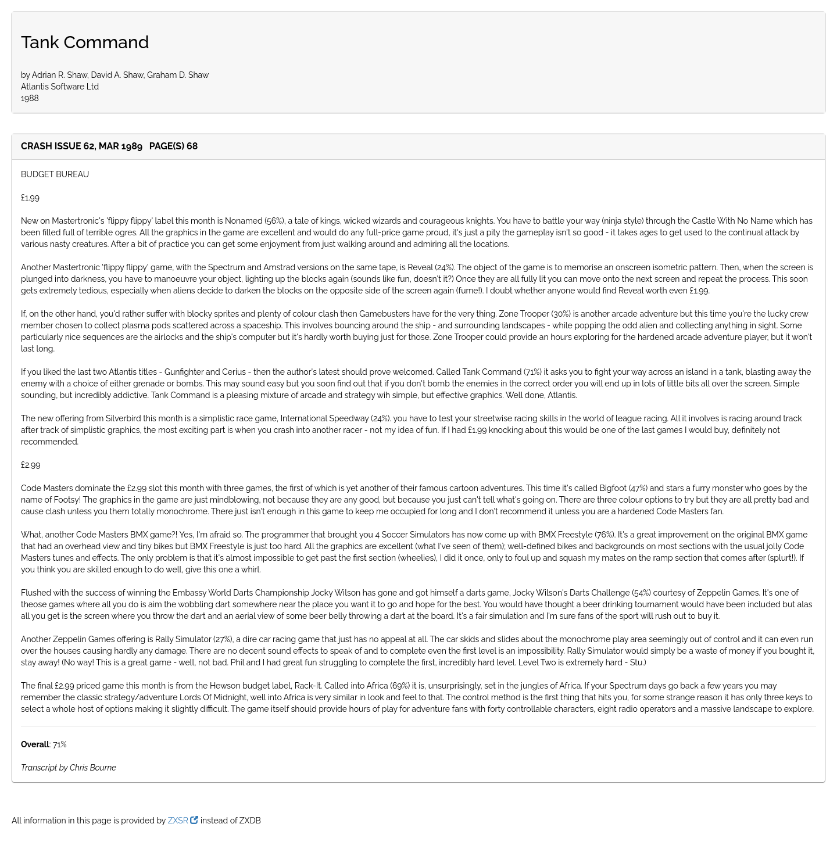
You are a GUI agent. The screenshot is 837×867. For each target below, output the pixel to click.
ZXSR (183, 820)
